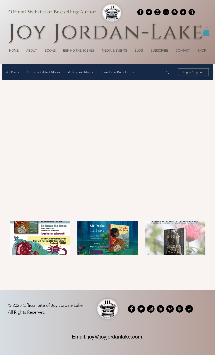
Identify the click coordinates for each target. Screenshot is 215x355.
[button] (206, 31)
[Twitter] (149, 12)
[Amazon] (183, 12)
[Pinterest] (174, 12)
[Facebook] (140, 12)
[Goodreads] (192, 12)
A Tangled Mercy (80, 72)
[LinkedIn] (166, 12)
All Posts (12, 72)
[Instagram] (157, 12)
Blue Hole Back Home (117, 72)
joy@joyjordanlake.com (115, 337)
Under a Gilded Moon (43, 72)
